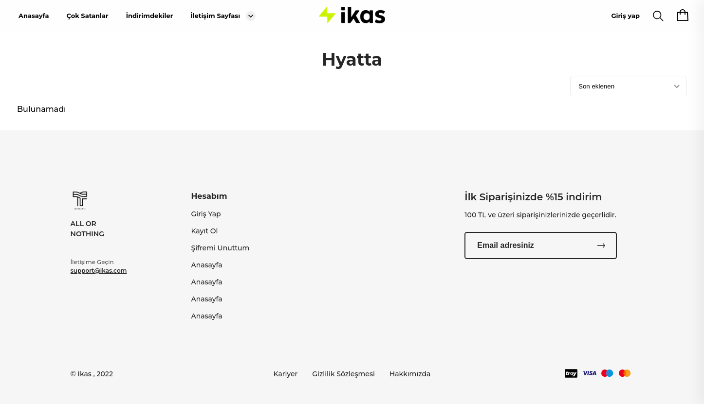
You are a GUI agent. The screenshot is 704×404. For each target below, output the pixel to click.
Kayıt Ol (204, 231)
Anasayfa (34, 15)
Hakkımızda (410, 373)
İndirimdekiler (149, 15)
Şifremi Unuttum (220, 248)
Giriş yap (625, 15)
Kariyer (286, 373)
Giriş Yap (206, 214)
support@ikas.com (99, 270)
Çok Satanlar (87, 15)
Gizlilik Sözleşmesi (343, 373)
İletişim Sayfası (215, 15)
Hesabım (209, 196)
